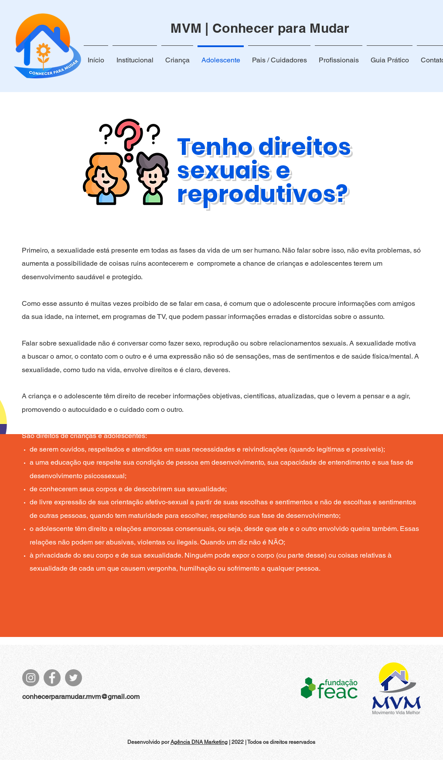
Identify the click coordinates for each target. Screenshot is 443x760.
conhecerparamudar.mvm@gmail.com (81, 696)
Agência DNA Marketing (199, 742)
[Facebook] (52, 677)
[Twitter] (73, 677)
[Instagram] (30, 677)
